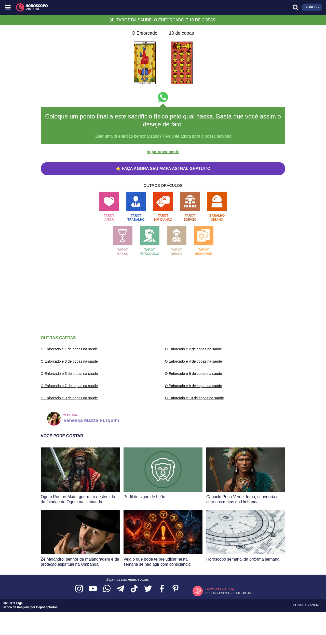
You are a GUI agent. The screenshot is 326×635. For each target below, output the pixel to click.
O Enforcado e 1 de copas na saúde (69, 349)
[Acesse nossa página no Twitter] (148, 589)
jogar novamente (163, 152)
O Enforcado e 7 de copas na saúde (69, 386)
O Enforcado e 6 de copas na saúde (193, 374)
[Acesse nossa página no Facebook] (161, 589)
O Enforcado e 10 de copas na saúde (194, 398)
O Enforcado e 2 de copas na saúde (193, 349)
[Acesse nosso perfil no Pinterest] (175, 589)
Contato (300, 605)
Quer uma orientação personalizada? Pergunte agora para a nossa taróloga (162, 136)
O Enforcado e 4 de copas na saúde (193, 361)
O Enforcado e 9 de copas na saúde (69, 398)
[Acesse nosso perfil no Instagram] (79, 589)
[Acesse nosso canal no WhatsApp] (106, 589)
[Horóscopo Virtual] (86, 7)
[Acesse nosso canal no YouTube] (93, 589)
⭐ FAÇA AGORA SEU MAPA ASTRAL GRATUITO (163, 168)
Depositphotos (47, 607)
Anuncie (316, 605)
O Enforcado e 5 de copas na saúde (69, 374)
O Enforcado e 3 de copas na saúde (69, 361)
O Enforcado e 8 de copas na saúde (193, 386)
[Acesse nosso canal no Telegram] (120, 589)
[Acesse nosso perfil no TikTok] (134, 589)
